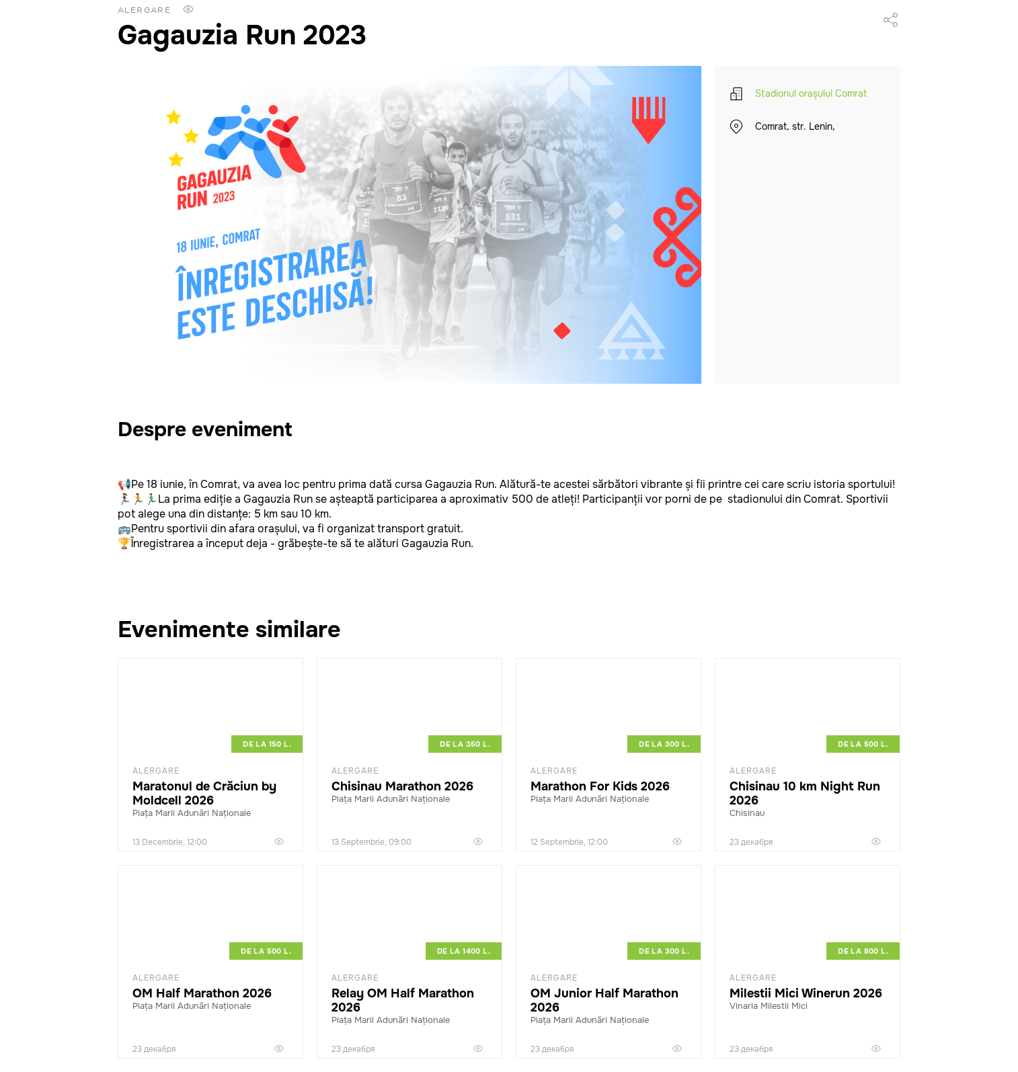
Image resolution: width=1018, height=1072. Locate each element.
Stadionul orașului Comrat (811, 93)
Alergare (144, 9)
